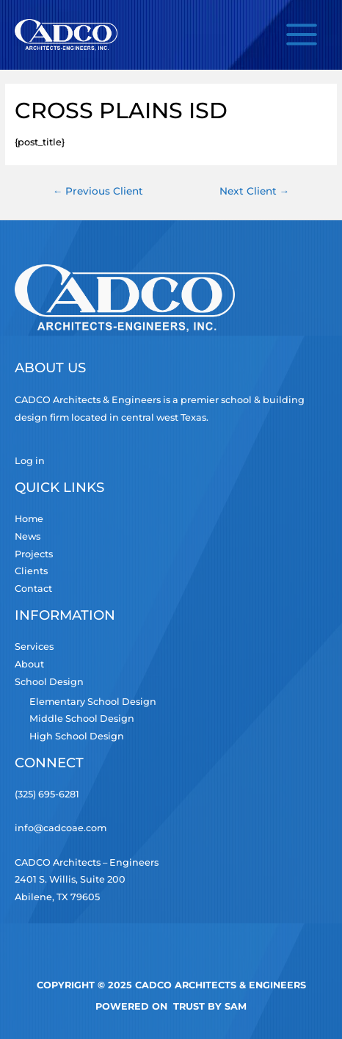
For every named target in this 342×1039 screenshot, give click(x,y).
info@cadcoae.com (60, 827)
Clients (31, 570)
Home (29, 518)
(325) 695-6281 (47, 794)
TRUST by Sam (210, 1006)
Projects (34, 554)
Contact (33, 588)
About (29, 664)
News (27, 536)
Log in (30, 460)
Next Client (254, 191)
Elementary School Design (92, 701)
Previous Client (98, 191)
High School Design (76, 736)
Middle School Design (81, 718)
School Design (49, 681)
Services (34, 646)
